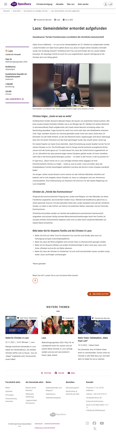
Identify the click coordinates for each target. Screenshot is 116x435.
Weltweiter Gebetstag (30, 395)
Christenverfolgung (44, 4)
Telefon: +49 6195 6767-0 (96, 394)
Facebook (94, 423)
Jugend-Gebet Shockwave (31, 401)
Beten (7, 388)
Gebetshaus (50, 394)
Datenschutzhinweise (94, 401)
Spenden (8, 391)
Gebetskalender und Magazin (54, 389)
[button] (46, 373)
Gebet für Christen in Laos (17, 337)
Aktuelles (60, 4)
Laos (58, 19)
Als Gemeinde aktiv (34, 382)
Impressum (39, 424)
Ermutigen (9, 395)
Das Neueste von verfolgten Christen (36, 11)
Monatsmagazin (72, 388)
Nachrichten (17, 11)
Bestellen (70, 382)
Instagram (87, 423)
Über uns (70, 4)
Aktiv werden (83, 4)
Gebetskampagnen (53, 398)
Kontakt (89, 382)
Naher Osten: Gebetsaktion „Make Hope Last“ (93, 339)
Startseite (6, 11)
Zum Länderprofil (13, 99)
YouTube (102, 423)
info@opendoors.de (94, 398)
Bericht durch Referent (31, 389)
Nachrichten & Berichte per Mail (72, 392)
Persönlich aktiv (12, 382)
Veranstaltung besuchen (11, 400)
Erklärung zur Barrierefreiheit (45, 428)
